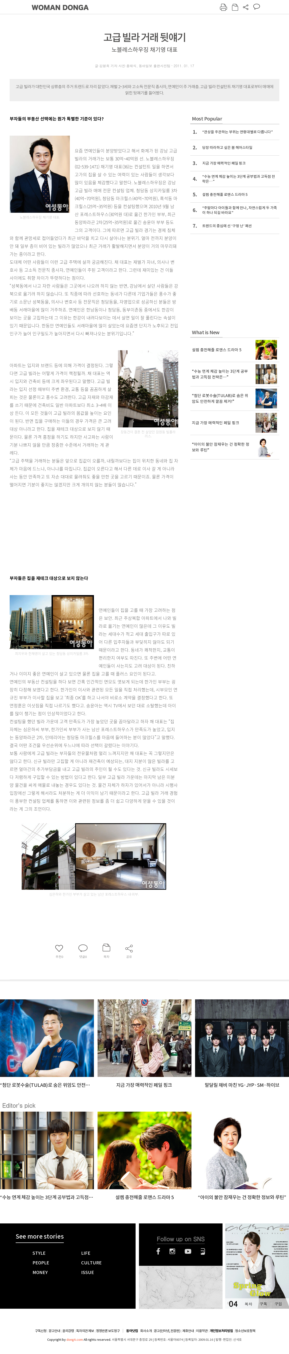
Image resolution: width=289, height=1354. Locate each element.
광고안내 (54, 1331)
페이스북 (158, 1251)
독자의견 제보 (85, 1331)
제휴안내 (188, 1331)
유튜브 (188, 1251)
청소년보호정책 (245, 1331)
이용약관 (202, 1331)
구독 (263, 1304)
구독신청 (40, 1331)
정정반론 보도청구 (108, 1331)
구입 (278, 1304)
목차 (248, 1304)
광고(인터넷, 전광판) (167, 1331)
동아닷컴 (132, 1331)
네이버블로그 (203, 1251)
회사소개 (146, 1331)
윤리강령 (68, 1331)
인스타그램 (172, 1251)
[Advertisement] (67, 530)
